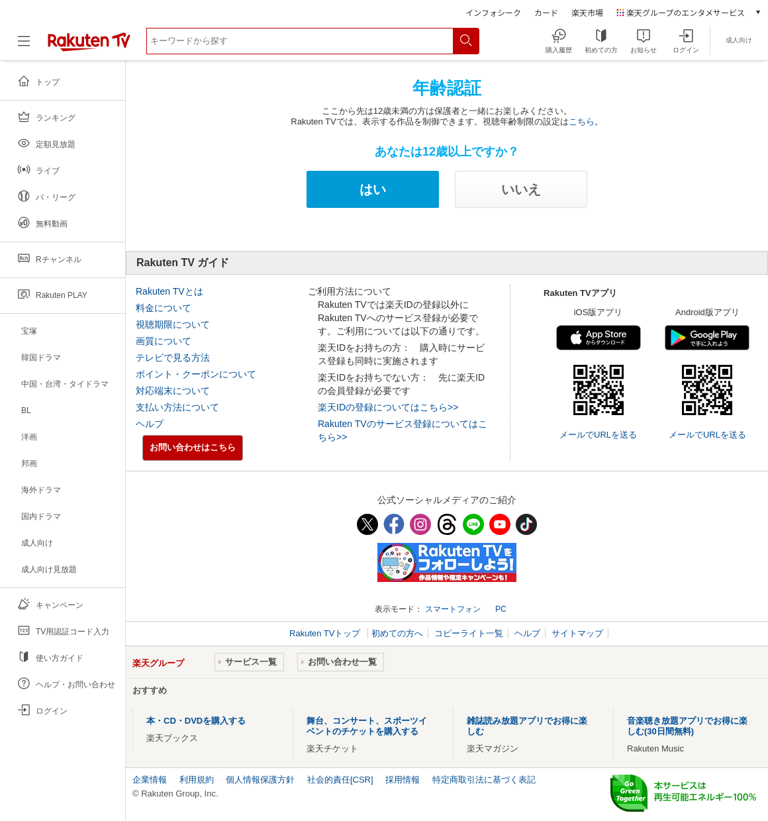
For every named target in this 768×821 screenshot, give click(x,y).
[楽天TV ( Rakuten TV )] (89, 49)
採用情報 (402, 780)
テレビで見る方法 (173, 357)
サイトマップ (577, 633)
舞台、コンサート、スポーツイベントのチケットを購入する (367, 726)
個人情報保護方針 (260, 780)
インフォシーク (493, 12)
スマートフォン (453, 609)
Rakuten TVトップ (326, 633)
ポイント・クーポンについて (196, 374)
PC (500, 609)
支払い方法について (177, 407)
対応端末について (173, 390)
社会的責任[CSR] (340, 780)
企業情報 (149, 780)
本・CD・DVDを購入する (196, 721)
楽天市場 (587, 12)
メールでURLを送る (598, 435)
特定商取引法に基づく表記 (484, 780)
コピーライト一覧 (468, 633)
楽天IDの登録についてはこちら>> (388, 407)
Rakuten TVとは (169, 291)
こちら (582, 121)
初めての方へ (397, 633)
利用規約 (196, 780)
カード (546, 12)
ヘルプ (150, 423)
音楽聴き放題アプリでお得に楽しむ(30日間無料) (687, 726)
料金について (163, 308)
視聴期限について (173, 324)
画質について (163, 341)
